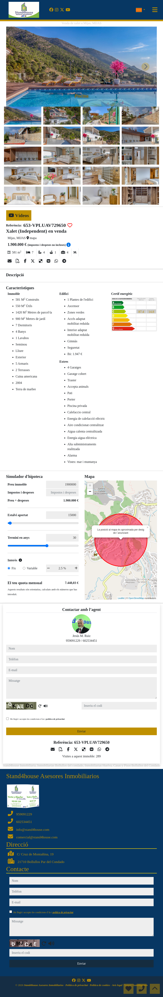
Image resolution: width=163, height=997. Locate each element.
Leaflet (121, 598)
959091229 (73, 640)
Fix (14, 568)
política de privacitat (55, 719)
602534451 (90, 640)
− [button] (90, 492)
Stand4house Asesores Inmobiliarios (44, 985)
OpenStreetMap (136, 598)
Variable (32, 568)
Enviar (81, 731)
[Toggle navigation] (155, 10)
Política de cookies (100, 985)
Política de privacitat (76, 985)
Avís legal (117, 985)
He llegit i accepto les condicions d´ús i (37, 719)
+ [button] (90, 486)
